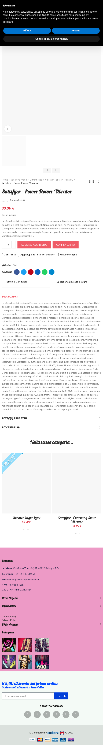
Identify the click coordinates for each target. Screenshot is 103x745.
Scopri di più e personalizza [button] (51, 38)
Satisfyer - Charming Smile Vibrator (77, 520)
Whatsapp (44, 272)
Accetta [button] (75, 30)
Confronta (10, 254)
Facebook (16, 272)
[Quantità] (9, 244)
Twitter (23, 272)
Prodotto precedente (90, 181)
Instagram (8, 632)
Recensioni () (17, 200)
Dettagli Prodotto (14, 418)
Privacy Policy (9, 620)
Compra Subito (65, 244)
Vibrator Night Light (26, 518)
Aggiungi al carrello (34, 244)
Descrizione (10, 296)
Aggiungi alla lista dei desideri (37, 254)
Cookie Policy (9, 616)
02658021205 (16, 584)
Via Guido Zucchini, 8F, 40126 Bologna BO (36, 568)
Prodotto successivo (98, 181)
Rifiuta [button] (27, 30)
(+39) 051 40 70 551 (24, 573)
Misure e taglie (68, 254)
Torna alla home (94, 181)
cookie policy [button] (81, 15)
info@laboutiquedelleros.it (24, 579)
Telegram (51, 272)
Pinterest (30, 272)
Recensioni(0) (11, 427)
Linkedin (37, 272)
